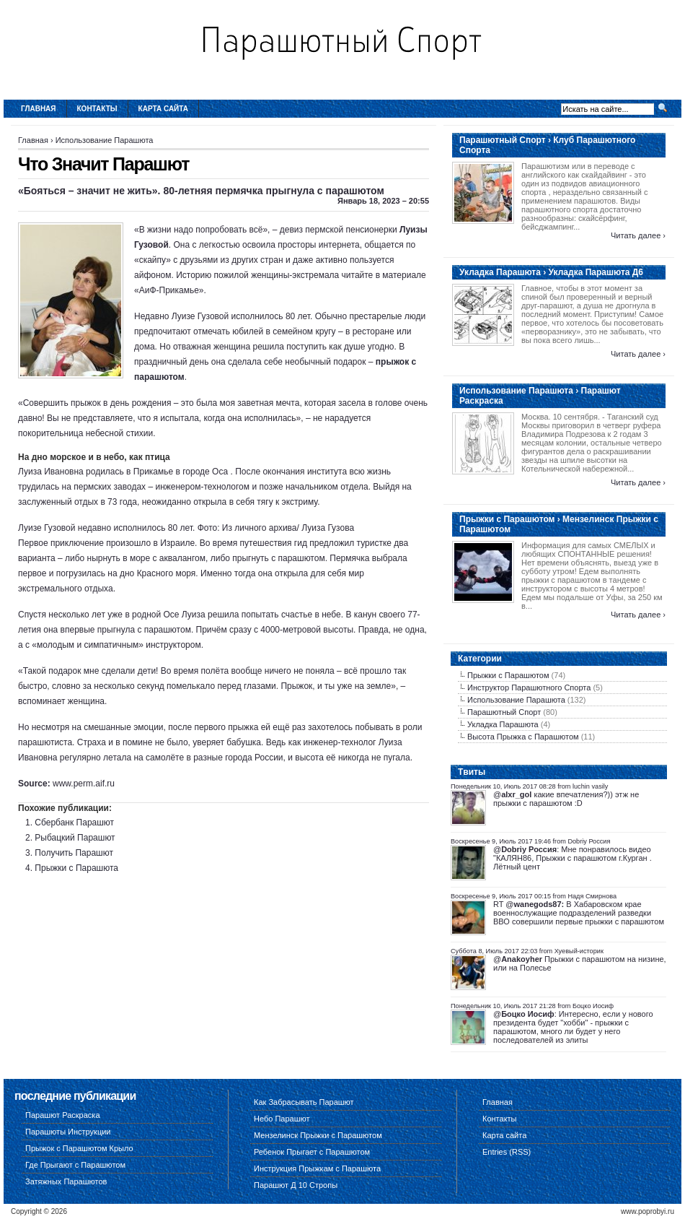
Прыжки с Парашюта (76, 868)
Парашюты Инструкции (68, 1131)
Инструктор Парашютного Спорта (529, 687)
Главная (38, 109)
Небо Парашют (282, 1118)
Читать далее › (638, 235)
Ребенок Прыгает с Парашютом (312, 1152)
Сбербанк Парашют (74, 822)
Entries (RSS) (506, 1152)
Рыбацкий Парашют (75, 838)
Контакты (97, 109)
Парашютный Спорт (504, 712)
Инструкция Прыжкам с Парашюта (317, 1168)
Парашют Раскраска (62, 1115)
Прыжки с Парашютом (508, 675)
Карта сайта (163, 109)
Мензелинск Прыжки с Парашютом (318, 1135)
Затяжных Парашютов (66, 1181)
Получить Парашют (74, 853)
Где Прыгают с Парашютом (75, 1165)
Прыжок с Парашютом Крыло (79, 1148)
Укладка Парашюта (503, 724)
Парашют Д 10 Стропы (295, 1185)
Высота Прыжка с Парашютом (523, 736)
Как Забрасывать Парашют (304, 1102)
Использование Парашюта (105, 140)
